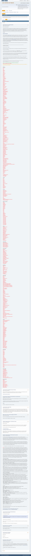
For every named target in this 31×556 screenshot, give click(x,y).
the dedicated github (14, 39)
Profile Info (3, 13)
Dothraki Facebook (5, 33)
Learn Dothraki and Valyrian (8, 2)
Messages (3, 19)
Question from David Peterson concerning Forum (14, 396)
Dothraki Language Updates (6, 421)
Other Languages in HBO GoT (13, 414)
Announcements (5, 396)
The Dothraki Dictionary (5, 428)
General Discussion (5, 525)
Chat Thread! (10, 525)
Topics (6, 19)
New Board (9, 532)
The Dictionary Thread (13, 421)
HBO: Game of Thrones (6, 414)
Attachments (9, 19)
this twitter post (8, 416)
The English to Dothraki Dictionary (7, 429)
